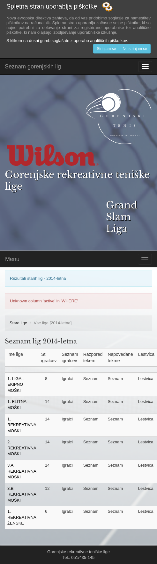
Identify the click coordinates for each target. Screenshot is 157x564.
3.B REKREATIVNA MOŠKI (21, 494)
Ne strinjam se (135, 48)
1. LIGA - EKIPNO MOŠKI (15, 384)
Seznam (91, 378)
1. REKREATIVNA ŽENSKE (21, 517)
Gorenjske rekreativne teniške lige (78, 202)
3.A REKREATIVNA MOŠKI (21, 471)
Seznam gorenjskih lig (33, 66)
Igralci (67, 378)
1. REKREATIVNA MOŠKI (21, 425)
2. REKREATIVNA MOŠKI (21, 448)
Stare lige (18, 323)
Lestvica (145, 378)
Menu (12, 259)
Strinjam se (106, 48)
